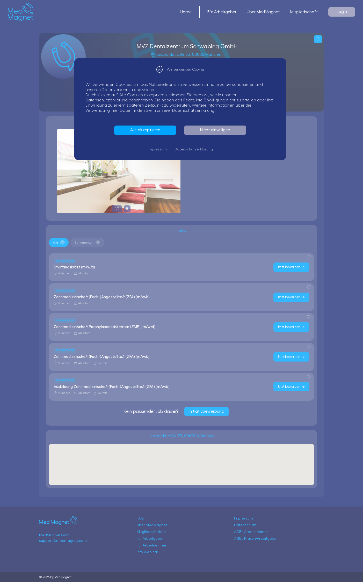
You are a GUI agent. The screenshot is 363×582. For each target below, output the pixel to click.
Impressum (158, 149)
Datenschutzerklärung (108, 100)
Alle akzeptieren (147, 130)
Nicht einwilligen (216, 130)
